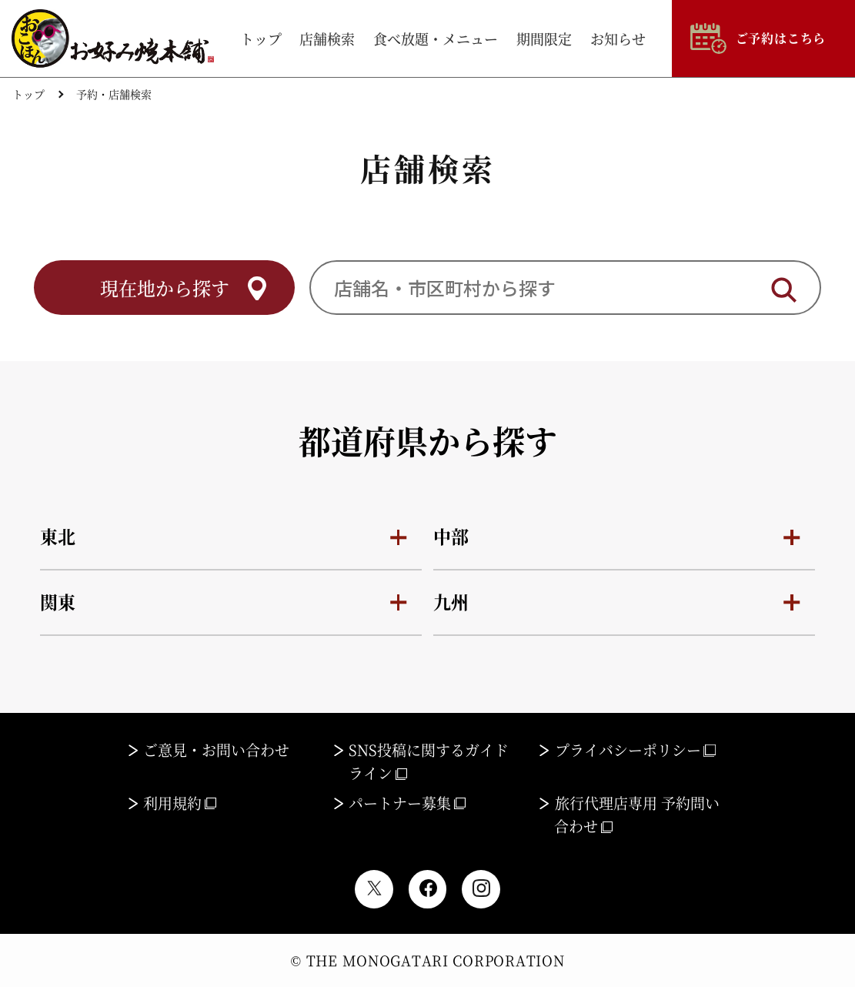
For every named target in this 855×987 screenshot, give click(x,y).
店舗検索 (327, 38)
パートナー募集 (407, 802)
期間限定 (544, 38)
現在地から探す (164, 287)
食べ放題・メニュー (435, 38)
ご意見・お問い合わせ (216, 749)
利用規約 (179, 802)
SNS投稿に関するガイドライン (429, 761)
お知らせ (618, 38)
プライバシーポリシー (635, 749)
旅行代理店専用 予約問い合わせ (637, 814)
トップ (261, 38)
